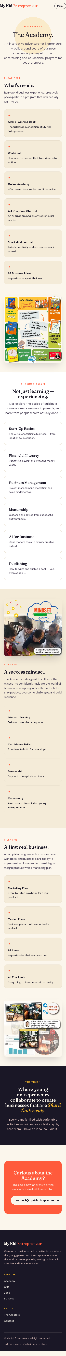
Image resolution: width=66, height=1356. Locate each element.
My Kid (19, 6)
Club (6, 1287)
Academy (9, 1281)
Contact (9, 1321)
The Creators (12, 1315)
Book (7, 1292)
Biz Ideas (9, 1298)
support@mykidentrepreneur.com (38, 1200)
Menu (60, 6)
